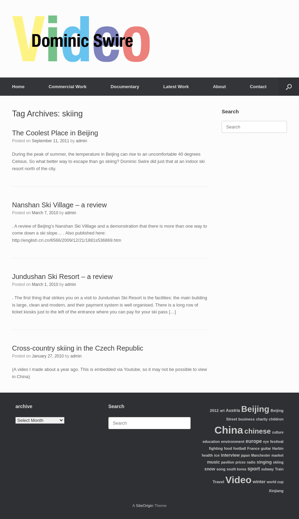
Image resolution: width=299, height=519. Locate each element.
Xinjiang (276, 491)
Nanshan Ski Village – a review (59, 205)
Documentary (124, 86)
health (207, 455)
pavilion (227, 462)
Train (279, 469)
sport (253, 468)
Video (238, 480)
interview (230, 455)
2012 (214, 410)
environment (233, 441)
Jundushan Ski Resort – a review (62, 276)
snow (209, 469)
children (276, 419)
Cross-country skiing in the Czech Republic (77, 348)
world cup (275, 482)
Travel (218, 481)
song (220, 469)
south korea (236, 469)
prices (240, 462)
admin (81, 140)
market (277, 455)
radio (251, 462)
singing (264, 462)
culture (278, 432)
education (211, 441)
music (213, 462)
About (219, 86)
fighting (216, 448)
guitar (266, 448)
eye (266, 442)
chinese (257, 431)
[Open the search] (289, 86)
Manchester (260, 455)
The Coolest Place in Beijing (55, 133)
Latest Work (176, 86)
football (239, 448)
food (228, 448)
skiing (278, 462)
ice (217, 455)
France (253, 448)
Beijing (255, 409)
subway (267, 469)
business (246, 419)
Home (18, 86)
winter (259, 481)
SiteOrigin (144, 506)
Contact (258, 86)
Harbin (278, 448)
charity (262, 419)
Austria (233, 410)
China (228, 430)
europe (254, 441)
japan (245, 455)
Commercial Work (67, 86)
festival (277, 441)
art (222, 410)
